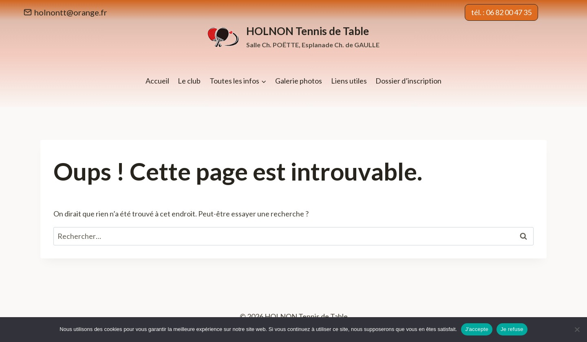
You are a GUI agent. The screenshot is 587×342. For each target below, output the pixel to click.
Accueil (157, 80)
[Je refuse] (577, 329)
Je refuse (512, 329)
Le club (189, 80)
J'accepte (476, 329)
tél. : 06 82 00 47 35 (501, 12)
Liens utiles (349, 80)
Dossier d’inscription (408, 80)
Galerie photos (298, 80)
